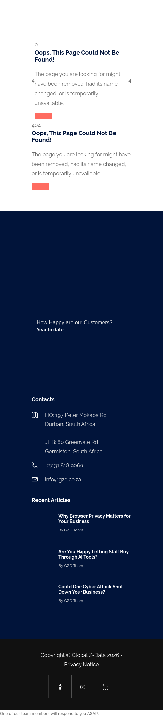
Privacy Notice (81, 664)
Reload (43, 116)
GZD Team (73, 530)
